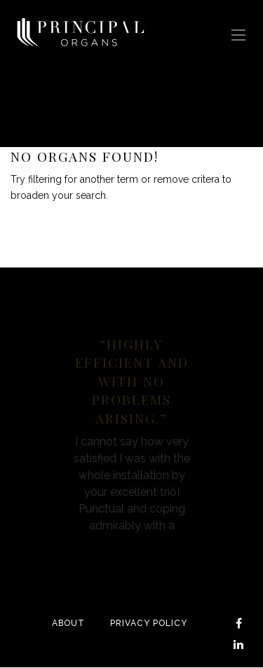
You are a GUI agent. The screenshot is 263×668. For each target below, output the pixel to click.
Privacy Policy (148, 623)
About (68, 623)
